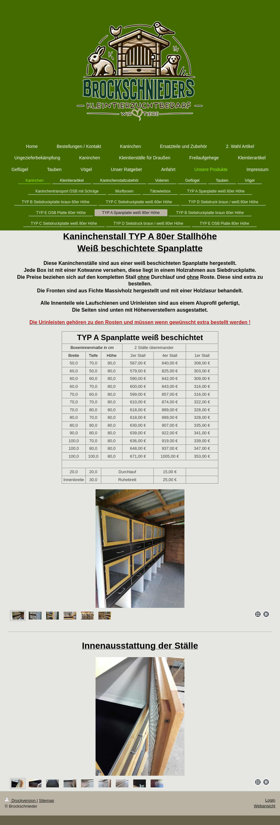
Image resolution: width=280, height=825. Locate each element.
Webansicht (264, 806)
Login (270, 800)
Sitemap (46, 800)
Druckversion (21, 800)
